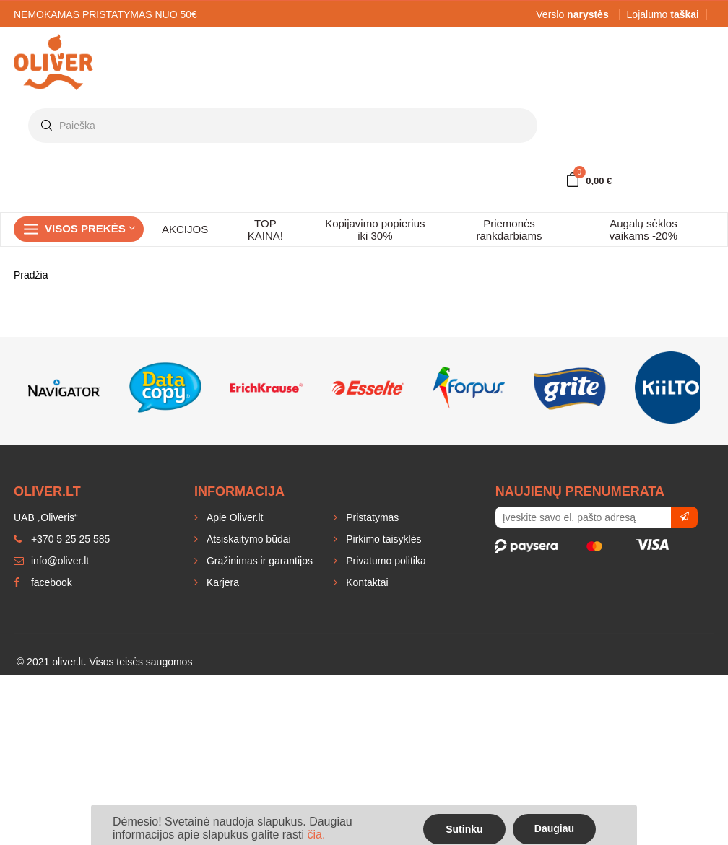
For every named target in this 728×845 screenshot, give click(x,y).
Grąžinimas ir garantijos (258, 560)
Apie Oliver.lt (233, 517)
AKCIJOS (185, 229)
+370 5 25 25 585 (62, 539)
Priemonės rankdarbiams (509, 229)
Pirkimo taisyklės (382, 539)
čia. (316, 834)
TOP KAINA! (265, 229)
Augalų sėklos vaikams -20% (643, 229)
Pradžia (31, 275)
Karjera (221, 582)
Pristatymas (371, 517)
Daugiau (554, 828)
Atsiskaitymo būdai (247, 539)
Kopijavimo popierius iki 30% (375, 229)
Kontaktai (365, 582)
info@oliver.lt (51, 560)
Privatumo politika (384, 560)
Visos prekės (90, 228)
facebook (43, 582)
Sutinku (464, 829)
